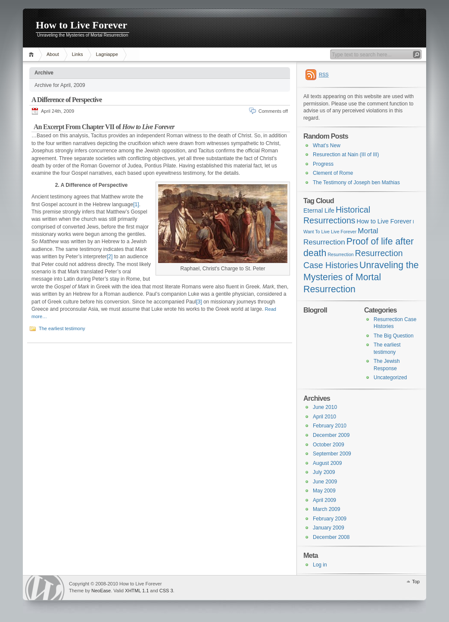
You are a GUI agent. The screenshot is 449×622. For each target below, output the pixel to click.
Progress (323, 164)
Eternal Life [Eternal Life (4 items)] (318, 210)
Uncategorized (390, 377)
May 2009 (324, 491)
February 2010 (329, 426)
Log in (320, 565)
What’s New (326, 145)
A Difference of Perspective (66, 99)
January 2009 (328, 528)
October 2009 (328, 445)
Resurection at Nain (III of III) (346, 155)
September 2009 (332, 454)
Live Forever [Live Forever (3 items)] (343, 231)
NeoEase (101, 590)
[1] (136, 204)
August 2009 (327, 463)
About (53, 54)
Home (32, 54)
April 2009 (324, 500)
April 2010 (324, 417)
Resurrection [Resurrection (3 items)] (340, 254)
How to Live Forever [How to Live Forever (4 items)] (384, 221)
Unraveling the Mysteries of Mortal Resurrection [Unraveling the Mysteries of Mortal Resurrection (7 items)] (361, 277)
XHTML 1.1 (137, 590)
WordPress (45, 588)
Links (77, 54)
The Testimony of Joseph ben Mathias (356, 182)
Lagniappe (107, 54)
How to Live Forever (81, 25)
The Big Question (394, 336)
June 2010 (325, 407)
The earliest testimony (62, 328)
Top (416, 581)
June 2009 (325, 482)
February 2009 (329, 519)
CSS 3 (166, 590)
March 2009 (326, 509)
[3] (199, 302)
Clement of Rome (333, 173)
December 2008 (331, 537)
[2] (109, 257)
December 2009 (331, 435)
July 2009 (324, 472)
